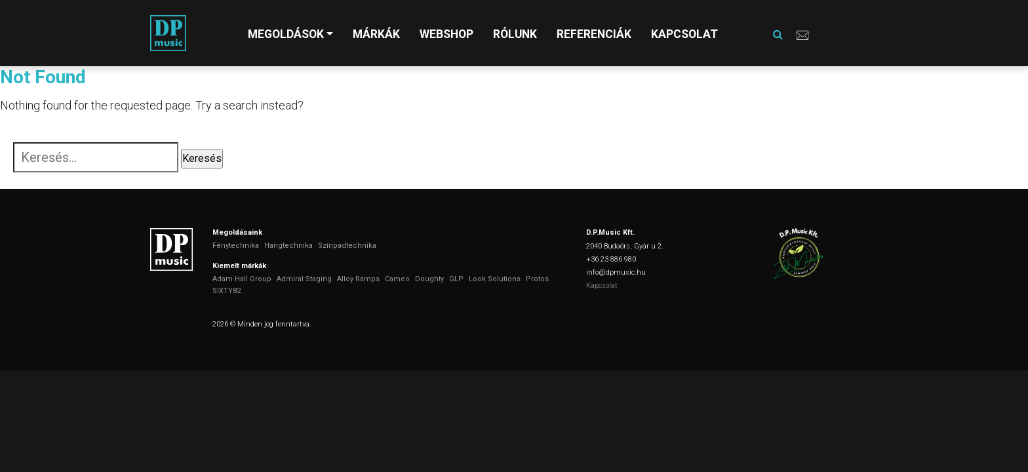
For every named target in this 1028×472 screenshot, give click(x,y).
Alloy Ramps (358, 279)
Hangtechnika (288, 245)
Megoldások (286, 34)
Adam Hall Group (241, 279)
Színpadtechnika (347, 245)
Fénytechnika (235, 245)
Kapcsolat (684, 34)
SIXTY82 (226, 290)
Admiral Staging (304, 279)
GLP (456, 279)
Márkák (376, 34)
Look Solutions (495, 279)
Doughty (429, 279)
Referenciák (594, 34)
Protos (537, 279)
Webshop (446, 34)
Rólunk (515, 34)
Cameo (397, 279)
